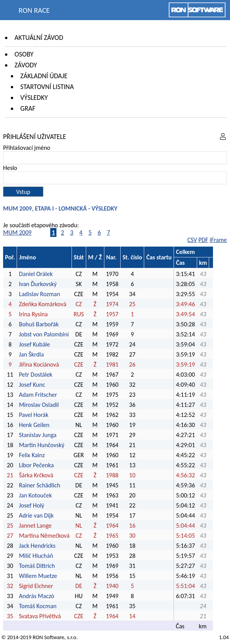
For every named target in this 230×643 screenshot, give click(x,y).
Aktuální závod (39, 37)
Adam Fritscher (38, 394)
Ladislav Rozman (39, 294)
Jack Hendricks (37, 545)
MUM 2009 (17, 232)
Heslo (10, 167)
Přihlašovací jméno (26, 147)
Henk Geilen (34, 425)
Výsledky (34, 97)
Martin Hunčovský (42, 445)
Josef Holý (31, 505)
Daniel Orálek (36, 274)
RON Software (48, 637)
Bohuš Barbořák (39, 324)
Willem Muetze (38, 576)
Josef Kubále (34, 344)
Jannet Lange (35, 525)
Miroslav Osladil (39, 404)
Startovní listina (47, 86)
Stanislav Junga (37, 435)
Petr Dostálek (35, 374)
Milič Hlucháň (36, 555)
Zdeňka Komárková (42, 304)
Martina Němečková (44, 535)
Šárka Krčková (36, 475)
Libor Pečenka (36, 465)
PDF (203, 239)
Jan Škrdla (31, 354)
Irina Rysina (33, 314)
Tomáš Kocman (37, 606)
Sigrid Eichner (36, 586)
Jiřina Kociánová (39, 364)
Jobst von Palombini (44, 334)
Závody (26, 65)
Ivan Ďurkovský (38, 284)
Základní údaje (44, 76)
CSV (192, 239)
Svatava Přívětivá (40, 616)
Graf (28, 108)
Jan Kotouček (35, 495)
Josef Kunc (32, 384)
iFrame (218, 239)
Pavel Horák (33, 414)
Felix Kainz (32, 455)
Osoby (24, 54)
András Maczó (36, 596)
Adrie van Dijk (36, 515)
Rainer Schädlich (39, 485)
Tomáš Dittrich (37, 565)
